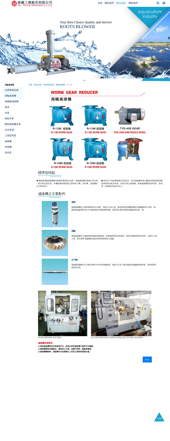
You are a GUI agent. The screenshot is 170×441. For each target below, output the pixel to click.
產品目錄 (121, 3)
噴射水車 (9, 118)
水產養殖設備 (11, 90)
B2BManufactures (92, 439)
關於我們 (109, 3)
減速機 (8, 141)
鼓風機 (8, 147)
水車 (7, 113)
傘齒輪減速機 (11, 101)
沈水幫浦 (9, 130)
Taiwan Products (79, 439)
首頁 (100, 3)
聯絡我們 (133, 3)
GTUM (114, 439)
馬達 (7, 107)
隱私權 (120, 439)
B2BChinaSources (105, 439)
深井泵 (8, 152)
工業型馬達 (10, 135)
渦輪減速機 (10, 95)
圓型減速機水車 (13, 124)
